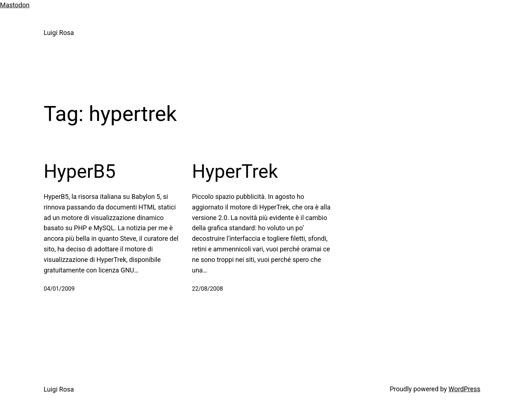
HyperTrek (235, 171)
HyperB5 (80, 171)
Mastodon (14, 5)
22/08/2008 (207, 288)
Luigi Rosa (59, 32)
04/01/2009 (59, 288)
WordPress (464, 389)
